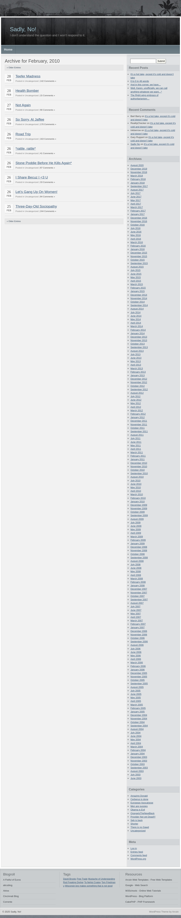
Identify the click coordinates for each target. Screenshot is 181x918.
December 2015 (138, 252)
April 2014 (135, 322)
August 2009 (137, 519)
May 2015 (135, 277)
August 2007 (137, 603)
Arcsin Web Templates (137, 879)
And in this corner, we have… (145, 84)
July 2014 (135, 312)
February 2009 (138, 540)
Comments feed (138, 855)
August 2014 (137, 308)
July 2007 (135, 606)
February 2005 (138, 708)
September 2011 (139, 431)
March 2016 (136, 242)
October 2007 (137, 596)
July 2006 (135, 648)
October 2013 (137, 343)
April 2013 (135, 364)
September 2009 (139, 515)
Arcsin (175, 911)
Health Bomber (27, 91)
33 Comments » (47, 182)
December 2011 (138, 420)
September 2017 (139, 186)
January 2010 (137, 501)
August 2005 (137, 687)
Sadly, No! (23, 29)
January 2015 (137, 291)
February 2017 (138, 210)
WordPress (131, 896)
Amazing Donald (139, 795)
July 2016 (135, 228)
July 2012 (135, 396)
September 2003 (139, 767)
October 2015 (137, 259)
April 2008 (135, 575)
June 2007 (135, 610)
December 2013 (138, 337)
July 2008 (135, 564)
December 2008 (138, 547)
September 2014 (139, 305)
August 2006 (137, 645)
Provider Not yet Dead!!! (142, 816)
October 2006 (137, 638)
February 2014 (138, 330)
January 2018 (137, 182)
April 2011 (135, 449)
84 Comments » (47, 197)
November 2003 (138, 760)
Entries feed (136, 851)
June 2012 (135, 399)
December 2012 (138, 378)
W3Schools (131, 890)
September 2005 (139, 683)
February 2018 (138, 179)
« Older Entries (14, 67)
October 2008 (137, 554)
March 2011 (136, 452)
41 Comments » (47, 153)
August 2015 (137, 266)
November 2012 (138, 382)
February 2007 (138, 624)
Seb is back (136, 820)
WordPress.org (138, 858)
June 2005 (135, 694)
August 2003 (137, 771)
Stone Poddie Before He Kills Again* (44, 163)
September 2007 (139, 599)
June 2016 (135, 231)
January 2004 (137, 753)
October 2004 (137, 722)
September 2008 (139, 557)
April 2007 (135, 617)
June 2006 (135, 652)
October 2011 (137, 428)
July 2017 (135, 193)
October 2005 (137, 680)
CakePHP (130, 901)
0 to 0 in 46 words (139, 81)
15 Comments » (47, 95)
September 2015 (139, 263)
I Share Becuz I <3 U (32, 177)
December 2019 (138, 168)
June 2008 (135, 568)
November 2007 (138, 592)
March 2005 (136, 704)
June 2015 (135, 274)
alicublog (7, 885)
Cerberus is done (139, 799)
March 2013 (136, 368)
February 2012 (138, 414)
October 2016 (137, 224)
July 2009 (135, 522)
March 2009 (136, 536)
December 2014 (138, 295)
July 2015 (135, 270)
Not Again (23, 105)
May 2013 (135, 361)
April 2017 (135, 203)
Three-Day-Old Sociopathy (36, 206)
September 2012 (139, 389)
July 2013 (135, 354)
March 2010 (136, 494)
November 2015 (138, 256)
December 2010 (138, 463)
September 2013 (139, 347)
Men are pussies (139, 806)
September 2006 (139, 641)
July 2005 (135, 690)
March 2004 (136, 746)
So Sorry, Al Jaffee (30, 119)
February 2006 (138, 666)
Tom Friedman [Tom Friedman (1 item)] (108, 882)
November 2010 (138, 466)
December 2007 (138, 589)
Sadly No (135, 144)
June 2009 (135, 526)
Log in (133, 848)
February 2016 (138, 245)
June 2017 (135, 196)
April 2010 (135, 491)
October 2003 (137, 764)
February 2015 (138, 287)
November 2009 (138, 508)
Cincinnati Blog (11, 896)
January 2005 (137, 711)
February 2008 (138, 582)
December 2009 (138, 505)
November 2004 (138, 718)
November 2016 (138, 221)
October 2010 (137, 470)
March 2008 (136, 578)
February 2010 (138, 498)
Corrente (7, 901)
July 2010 (135, 480)
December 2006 (138, 631)
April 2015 (135, 280)
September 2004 (139, 725)
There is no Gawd (139, 827)
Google (129, 885)
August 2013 (137, 351)
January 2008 (137, 585)
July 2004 (135, 732)
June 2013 (135, 358)
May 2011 (135, 445)
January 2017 (137, 214)
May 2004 (135, 739)
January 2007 (137, 627)
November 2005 (138, 676)
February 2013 (138, 372)
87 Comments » (47, 168)
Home (8, 49)
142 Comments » (48, 81)
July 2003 (135, 774)
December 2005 (138, 673)
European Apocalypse (141, 802)
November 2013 (138, 340)
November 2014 (138, 298)
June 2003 (135, 778)
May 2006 (135, 655)
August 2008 (137, 561)
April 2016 (135, 238)
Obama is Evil (137, 809)
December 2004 (138, 715)
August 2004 (137, 729)
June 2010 (135, 484)
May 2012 (135, 403)
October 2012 (137, 386)
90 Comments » (47, 110)
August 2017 (137, 189)
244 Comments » (48, 211)
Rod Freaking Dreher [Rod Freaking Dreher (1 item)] (73, 882)
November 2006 (138, 634)
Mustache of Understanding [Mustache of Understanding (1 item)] (101, 879)
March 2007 (136, 620)
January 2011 (137, 459)
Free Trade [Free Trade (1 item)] (82, 879)
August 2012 (137, 393)
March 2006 (136, 662)
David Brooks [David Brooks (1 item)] (69, 879)
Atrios (6, 890)
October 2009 (137, 512)
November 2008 (138, 550)
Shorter (134, 823)
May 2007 (135, 613)
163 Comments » (48, 139)
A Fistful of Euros (12, 879)
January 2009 (137, 543)
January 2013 (137, 375)
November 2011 (138, 424)
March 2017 (136, 207)
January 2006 (137, 669)
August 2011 (137, 435)
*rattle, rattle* (26, 148)
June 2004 (135, 736)
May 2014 (135, 319)
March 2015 (136, 284)
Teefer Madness (28, 76)
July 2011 (135, 438)
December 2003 (138, 757)
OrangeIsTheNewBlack (142, 813)
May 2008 (135, 571)
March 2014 (136, 326)
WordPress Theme (158, 911)
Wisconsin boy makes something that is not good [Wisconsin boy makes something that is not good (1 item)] (88, 886)
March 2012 (136, 410)
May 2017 (135, 200)
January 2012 (137, 417)
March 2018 (136, 175)
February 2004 (138, 750)
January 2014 (137, 333)
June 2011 (135, 442)
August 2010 (137, 477)
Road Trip (23, 134)
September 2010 (139, 473)
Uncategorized (138, 830)
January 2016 (137, 249)
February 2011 (138, 456)
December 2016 (138, 217)
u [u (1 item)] (63, 886)
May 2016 (135, 235)
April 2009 (135, 533)
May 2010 (135, 487)
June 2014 (135, 316)
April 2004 (135, 743)
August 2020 (137, 165)
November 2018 (138, 172)
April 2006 (135, 659)
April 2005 (135, 701)
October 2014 (137, 301)
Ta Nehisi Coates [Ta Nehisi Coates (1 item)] (92, 882)
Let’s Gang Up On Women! (36, 192)
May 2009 (135, 529)
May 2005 (135, 697)
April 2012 (135, 407)
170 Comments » (48, 124)
